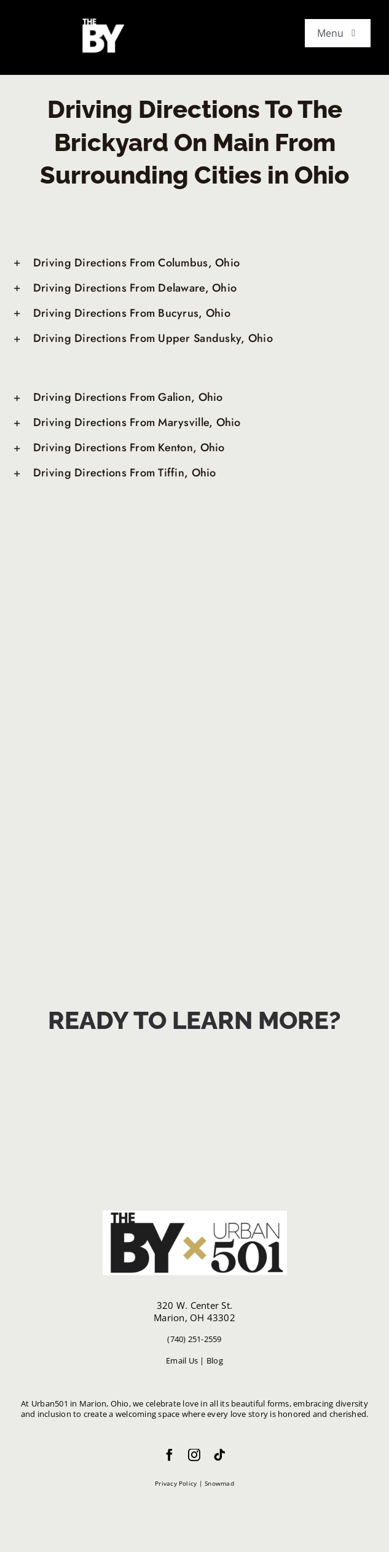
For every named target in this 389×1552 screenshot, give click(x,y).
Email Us (182, 1360)
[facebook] (169, 1455)
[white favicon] (101, 20)
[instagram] (194, 1455)
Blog (214, 1360)
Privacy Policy (176, 1483)
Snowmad (219, 1483)
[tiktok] (219, 1455)
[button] (194, 263)
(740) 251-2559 (194, 1338)
